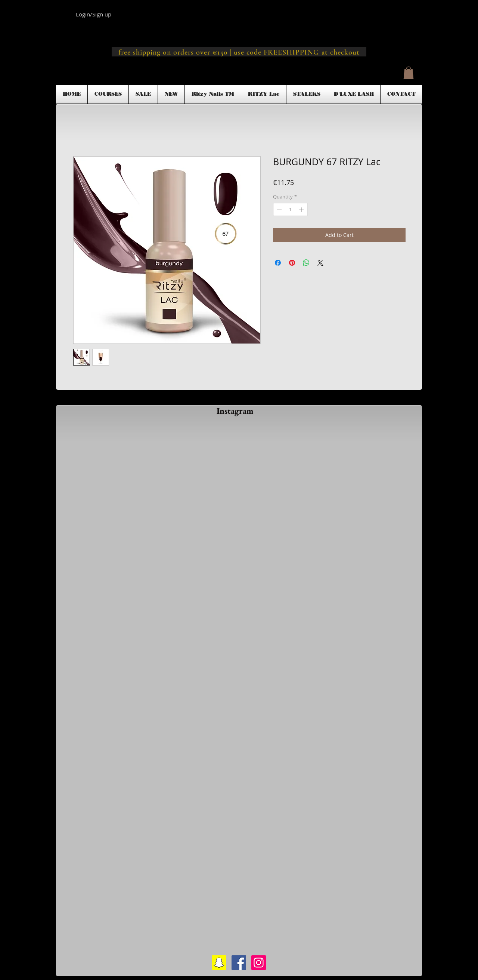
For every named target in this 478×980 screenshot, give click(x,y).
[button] (408, 73)
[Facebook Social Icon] (239, 962)
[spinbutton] (290, 209)
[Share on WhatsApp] (306, 262)
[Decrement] (278, 209)
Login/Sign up (93, 14)
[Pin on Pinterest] (292, 262)
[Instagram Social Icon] (258, 962)
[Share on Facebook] (277, 262)
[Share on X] (320, 262)
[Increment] (302, 209)
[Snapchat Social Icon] (219, 962)
